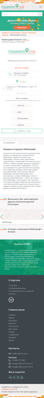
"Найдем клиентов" (10, 389)
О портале (13, 285)
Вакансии (12, 323)
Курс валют (13, 329)
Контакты (12, 294)
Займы (11, 340)
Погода (11, 332)
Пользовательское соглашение (21, 291)
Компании (13, 320)
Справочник (13, 334)
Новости (12, 315)
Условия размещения (17, 288)
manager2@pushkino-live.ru (22, 367)
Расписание (13, 326)
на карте (9, 88)
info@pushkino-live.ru (20, 353)
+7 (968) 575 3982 (18, 360)
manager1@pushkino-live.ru (22, 363)
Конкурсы (12, 337)
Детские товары (22, 68)
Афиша (11, 318)
